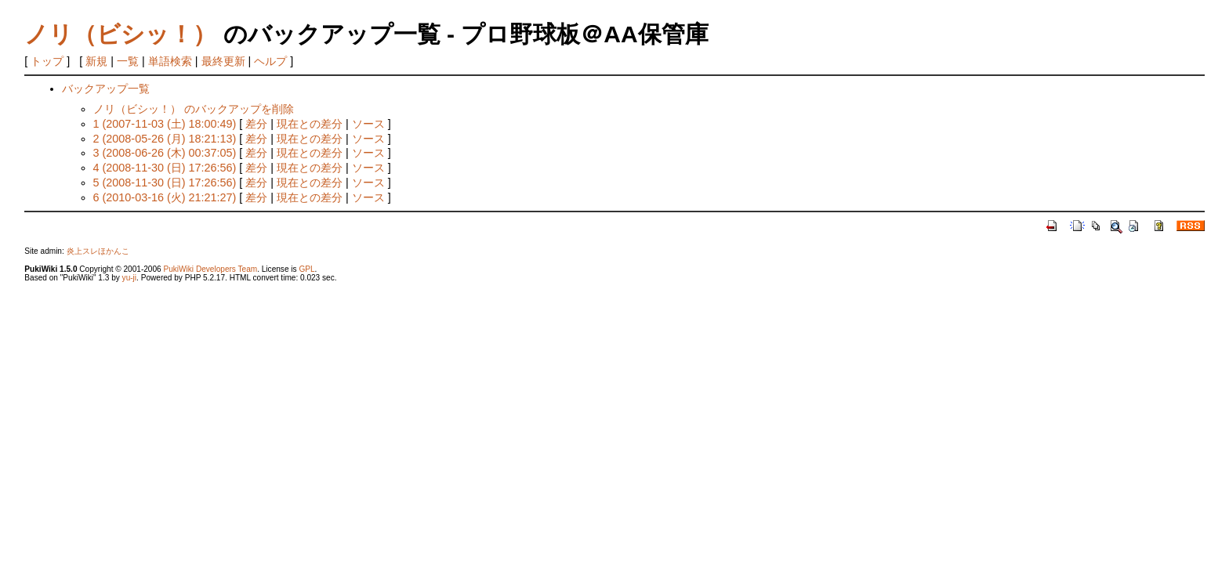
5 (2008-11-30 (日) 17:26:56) (165, 182)
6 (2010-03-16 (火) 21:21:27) (165, 197)
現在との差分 (310, 124)
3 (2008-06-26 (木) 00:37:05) (165, 152)
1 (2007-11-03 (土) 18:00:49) (165, 124)
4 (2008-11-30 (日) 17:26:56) (165, 167)
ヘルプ (270, 61)
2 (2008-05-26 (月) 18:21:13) (165, 138)
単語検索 (170, 61)
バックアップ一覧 (106, 88)
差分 (256, 124)
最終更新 (223, 61)
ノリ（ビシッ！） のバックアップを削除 (193, 109)
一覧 (128, 61)
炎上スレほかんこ (98, 251)
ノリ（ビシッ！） (120, 34)
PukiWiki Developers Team (210, 269)
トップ (47, 61)
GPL (306, 269)
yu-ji (129, 277)
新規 (96, 61)
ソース (368, 124)
